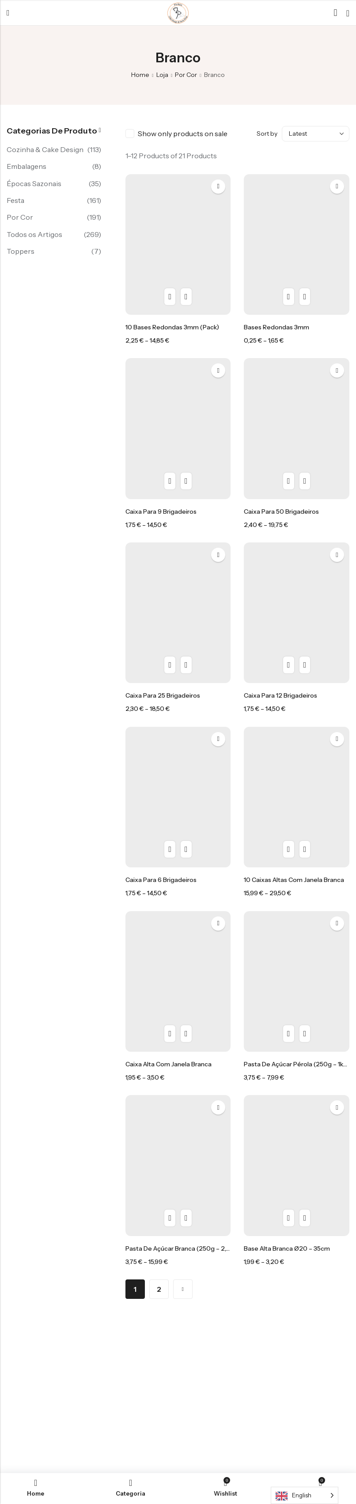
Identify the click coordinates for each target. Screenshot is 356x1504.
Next (183, 1289)
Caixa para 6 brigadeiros (161, 880)
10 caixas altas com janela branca (294, 880)
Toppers (20, 251)
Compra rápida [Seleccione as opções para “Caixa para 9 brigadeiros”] (186, 481)
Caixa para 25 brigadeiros (162, 695)
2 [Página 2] (159, 1289)
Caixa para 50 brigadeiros (281, 511)
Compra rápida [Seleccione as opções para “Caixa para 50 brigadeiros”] (305, 481)
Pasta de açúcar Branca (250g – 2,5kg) (182, 1248)
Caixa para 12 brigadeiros (280, 695)
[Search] (335, 13)
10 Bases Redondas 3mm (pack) (172, 327)
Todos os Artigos (34, 234)
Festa (15, 200)
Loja (162, 75)
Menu (8, 13)
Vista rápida (169, 296)
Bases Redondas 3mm (276, 327)
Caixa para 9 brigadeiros (161, 511)
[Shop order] (315, 133)
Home (140, 75)
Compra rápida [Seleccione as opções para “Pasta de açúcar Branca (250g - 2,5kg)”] (186, 1218)
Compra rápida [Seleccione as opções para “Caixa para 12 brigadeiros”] (305, 665)
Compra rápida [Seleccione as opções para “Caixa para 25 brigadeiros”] (186, 665)
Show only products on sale (182, 133)
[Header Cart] (347, 13)
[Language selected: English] (304, 1495)
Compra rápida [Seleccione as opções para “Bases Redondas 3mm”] (305, 296)
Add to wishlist (218, 186)
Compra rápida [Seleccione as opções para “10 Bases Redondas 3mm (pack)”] (186, 296)
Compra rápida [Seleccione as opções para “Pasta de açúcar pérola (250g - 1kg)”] (305, 1033)
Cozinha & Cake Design (45, 149)
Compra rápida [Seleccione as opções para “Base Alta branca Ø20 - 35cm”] (305, 1218)
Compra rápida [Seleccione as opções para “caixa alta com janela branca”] (186, 1033)
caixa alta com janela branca (168, 1064)
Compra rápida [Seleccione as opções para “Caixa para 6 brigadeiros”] (186, 849)
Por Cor (186, 75)
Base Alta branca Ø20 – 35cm (287, 1248)
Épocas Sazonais (34, 183)
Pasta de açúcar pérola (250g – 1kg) (297, 1064)
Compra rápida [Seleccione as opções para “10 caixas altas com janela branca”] (305, 849)
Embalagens (26, 166)
